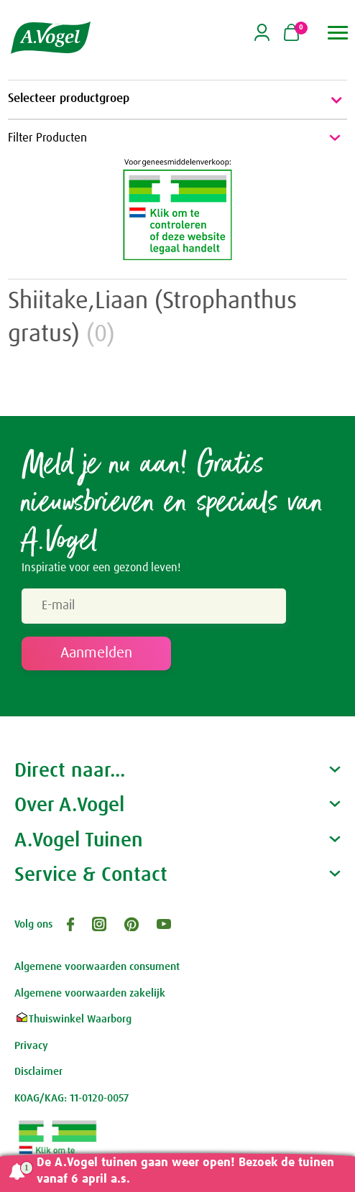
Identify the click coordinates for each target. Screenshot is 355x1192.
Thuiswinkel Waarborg (73, 1019)
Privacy (31, 1045)
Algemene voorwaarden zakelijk (89, 993)
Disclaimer (38, 1071)
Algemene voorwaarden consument (97, 966)
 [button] (338, 33)
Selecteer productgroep (177, 99)
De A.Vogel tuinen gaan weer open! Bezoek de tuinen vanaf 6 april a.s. (185, 1171)
